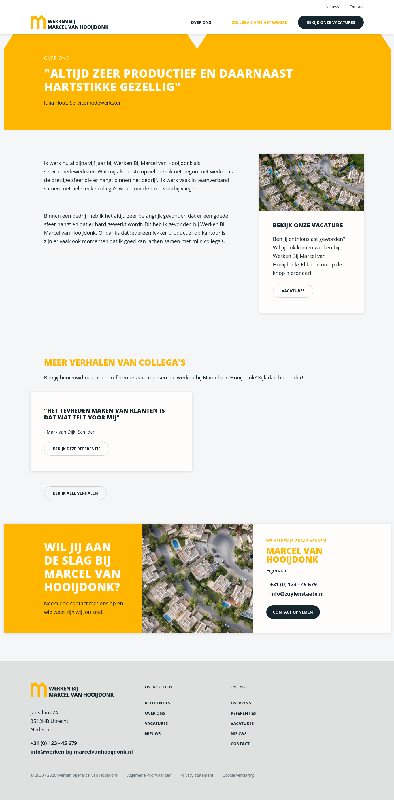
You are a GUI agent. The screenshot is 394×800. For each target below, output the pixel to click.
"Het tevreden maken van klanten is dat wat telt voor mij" (104, 414)
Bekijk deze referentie (77, 448)
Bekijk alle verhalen (75, 493)
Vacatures (293, 290)
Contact (356, 6)
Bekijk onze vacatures (330, 22)
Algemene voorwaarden (149, 775)
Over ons (201, 22)
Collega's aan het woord (259, 22)
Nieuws (332, 6)
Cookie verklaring (238, 775)
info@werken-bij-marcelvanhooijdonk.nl (82, 751)
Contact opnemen (293, 612)
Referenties (157, 703)
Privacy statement (197, 775)
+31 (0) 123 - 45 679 (54, 743)
